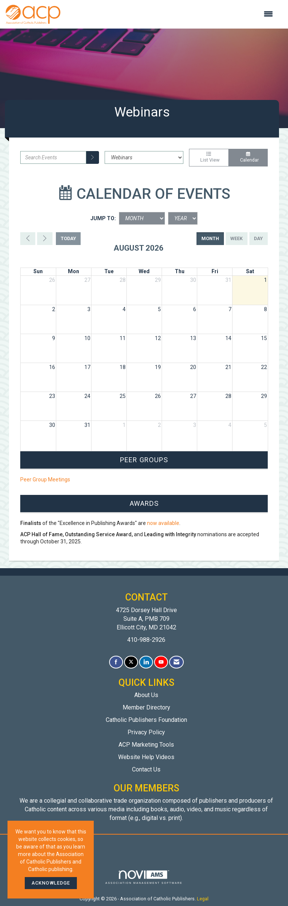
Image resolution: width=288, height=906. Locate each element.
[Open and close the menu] (170, 14)
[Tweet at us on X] (131, 662)
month (210, 238)
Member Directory (146, 707)
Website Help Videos (146, 757)
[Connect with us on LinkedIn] (146, 662)
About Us (146, 695)
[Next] (44, 238)
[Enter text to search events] (53, 157)
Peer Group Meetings (45, 479)
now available (163, 523)
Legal (202, 898)
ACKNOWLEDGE (51, 883)
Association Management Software (144, 877)
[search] (92, 157)
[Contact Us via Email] (176, 662)
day (258, 238)
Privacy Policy (146, 732)
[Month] (142, 218)
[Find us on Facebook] (116, 662)
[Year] (183, 218)
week (236, 238)
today (68, 238)
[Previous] (27, 238)
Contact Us (146, 769)
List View (209, 157)
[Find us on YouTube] (161, 662)
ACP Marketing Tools (146, 744)
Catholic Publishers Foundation (146, 719)
